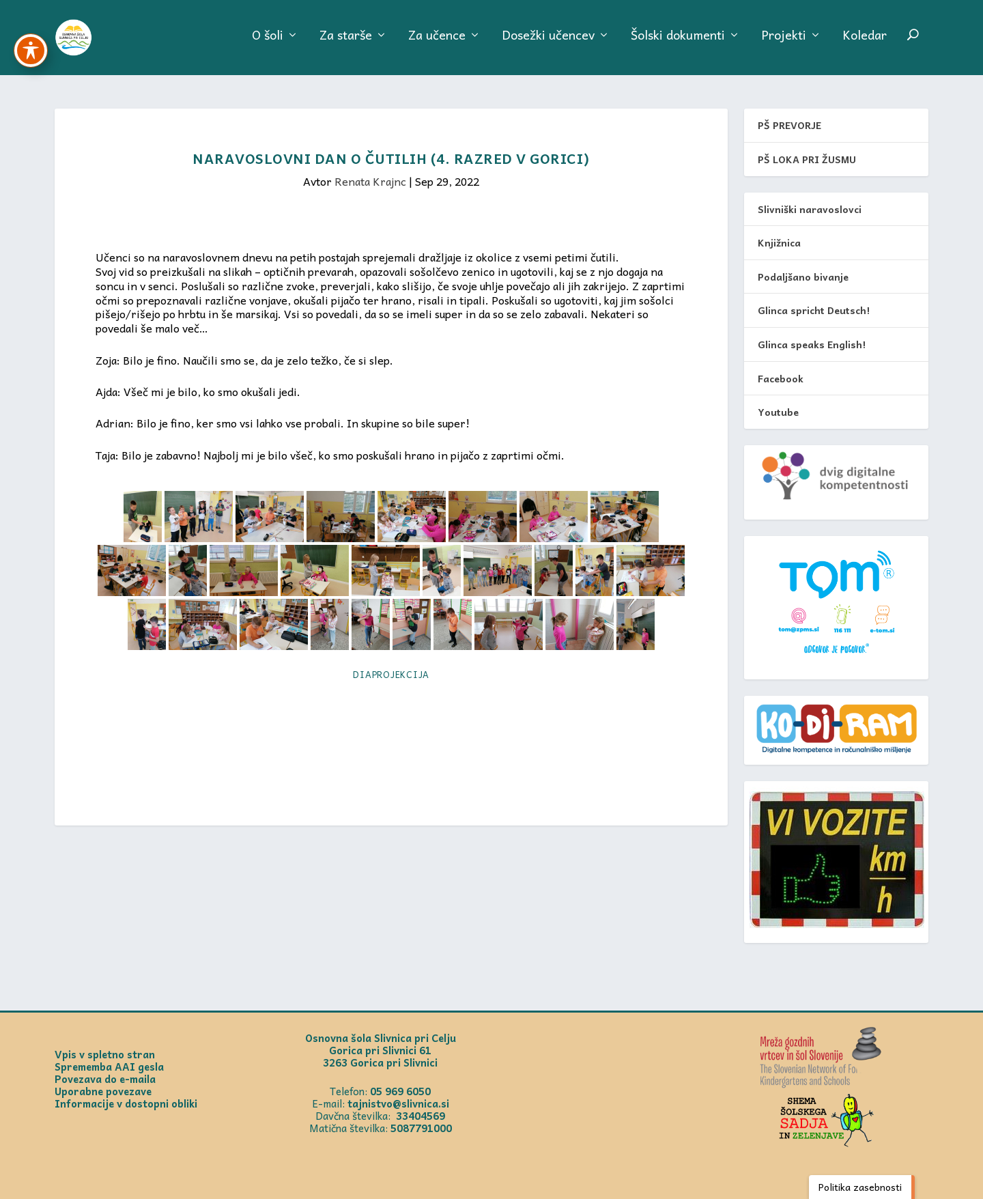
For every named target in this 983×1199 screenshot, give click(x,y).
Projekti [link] (783, 43)
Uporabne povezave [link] (103, 1091)
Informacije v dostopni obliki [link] (126, 1103)
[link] (96, 41)
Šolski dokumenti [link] (678, 43)
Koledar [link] (864, 43)
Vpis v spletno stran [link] (105, 1054)
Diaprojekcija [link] (391, 674)
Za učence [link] (437, 43)
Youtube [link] (778, 412)
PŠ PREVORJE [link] (789, 125)
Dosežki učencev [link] (548, 43)
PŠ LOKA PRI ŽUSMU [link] (807, 159)
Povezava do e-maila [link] (105, 1079)
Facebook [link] (780, 378)
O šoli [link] (267, 43)
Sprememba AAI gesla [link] (109, 1066)
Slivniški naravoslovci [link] (809, 208)
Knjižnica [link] (779, 243)
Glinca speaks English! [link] (812, 344)
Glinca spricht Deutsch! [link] (814, 310)
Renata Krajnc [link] (370, 182)
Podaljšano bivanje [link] (803, 276)
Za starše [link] (345, 43)
